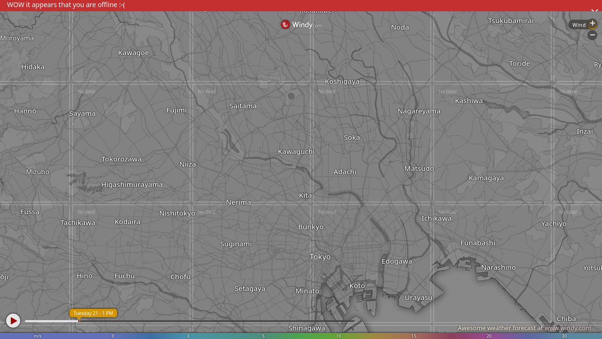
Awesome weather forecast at (524, 327)
